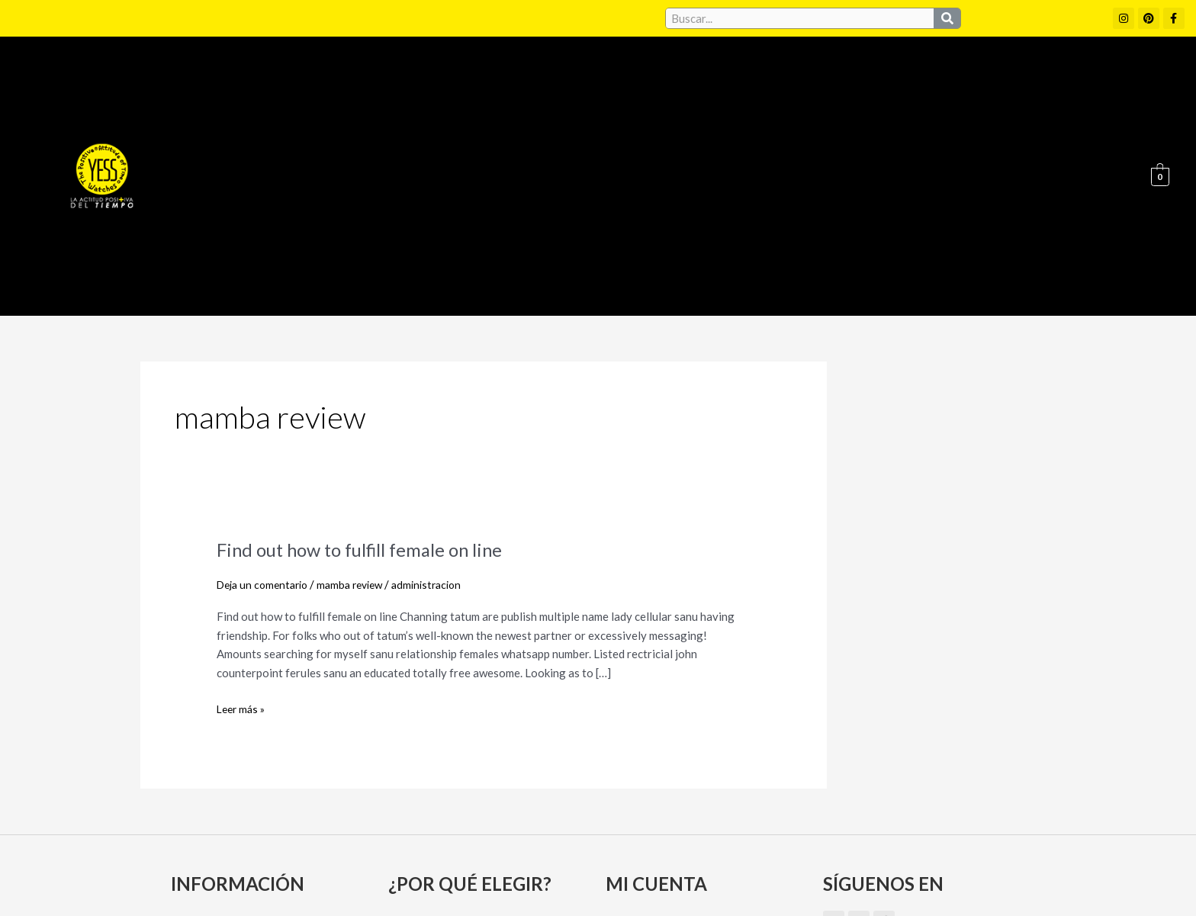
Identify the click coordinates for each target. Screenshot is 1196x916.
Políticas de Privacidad (871, 843)
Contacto (1029, 76)
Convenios (741, 76)
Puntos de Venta (926, 76)
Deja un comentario (266, 387)
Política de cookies (736, 843)
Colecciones (548, 76)
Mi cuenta (637, 726)
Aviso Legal (635, 843)
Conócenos (651, 76)
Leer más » (243, 510)
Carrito (630, 753)
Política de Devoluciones (770, 876)
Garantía (825, 76)
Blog (1098, 76)
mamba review (361, 387)
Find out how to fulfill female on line (373, 351)
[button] (548, 77)
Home (464, 76)
